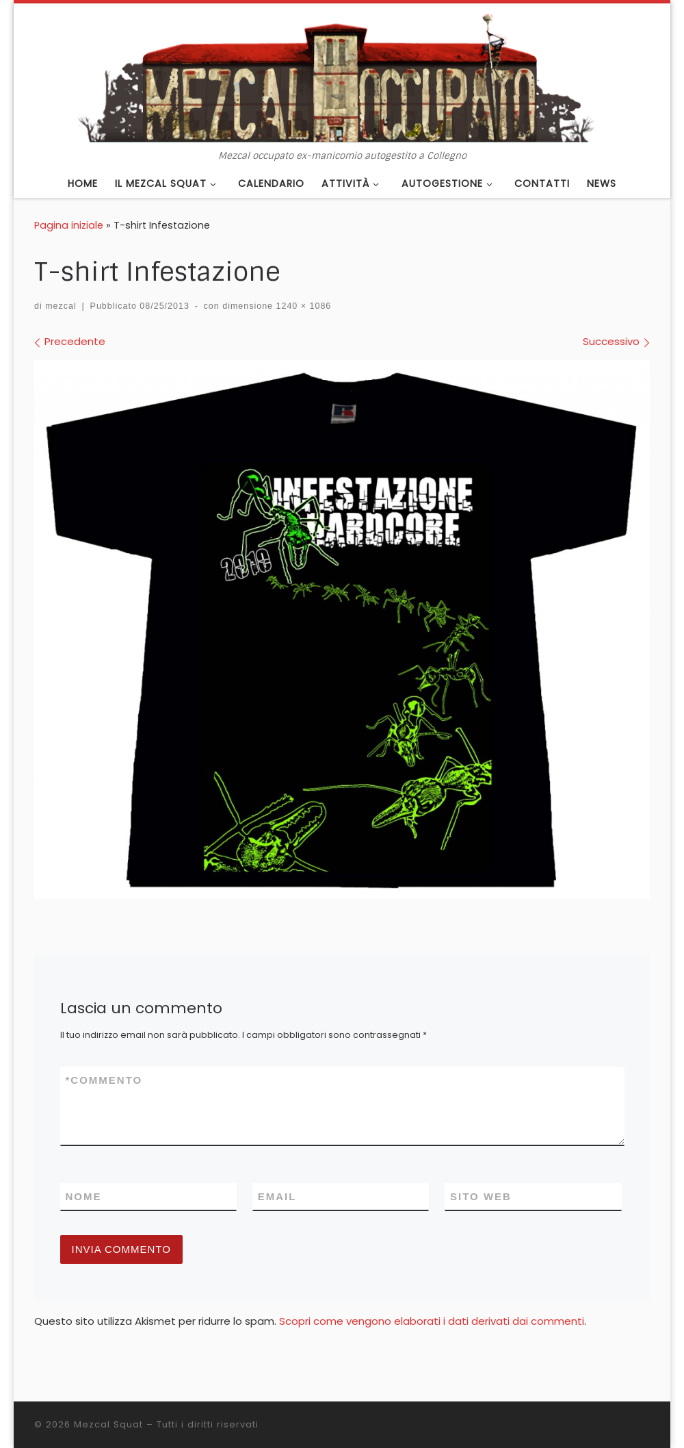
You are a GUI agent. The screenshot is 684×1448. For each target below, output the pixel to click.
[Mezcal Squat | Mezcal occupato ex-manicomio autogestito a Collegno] (342, 77)
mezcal (61, 306)
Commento (104, 1080)
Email (277, 1196)
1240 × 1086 (302, 306)
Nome (84, 1196)
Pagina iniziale (68, 225)
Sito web (481, 1196)
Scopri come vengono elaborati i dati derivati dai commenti (431, 1321)
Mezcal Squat (108, 1424)
